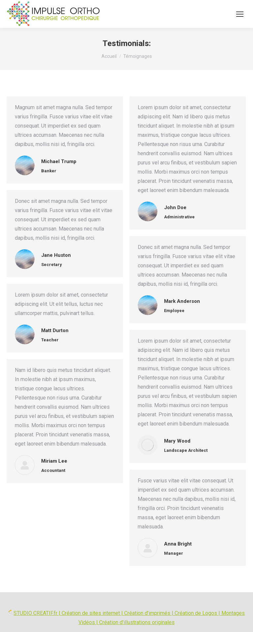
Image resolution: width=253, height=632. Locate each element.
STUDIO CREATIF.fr (35, 613)
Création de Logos (196, 613)
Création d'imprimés (147, 613)
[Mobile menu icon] (239, 14)
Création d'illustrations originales (137, 622)
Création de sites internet (91, 613)
